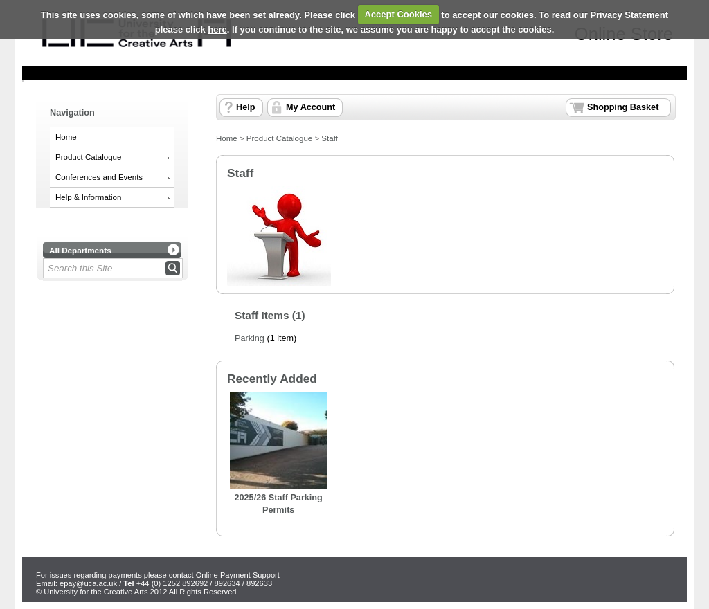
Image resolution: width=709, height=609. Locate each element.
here (217, 29)
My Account (310, 107)
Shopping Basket (622, 107)
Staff (329, 138)
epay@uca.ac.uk (88, 583)
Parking (249, 338)
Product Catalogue (88, 157)
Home (66, 137)
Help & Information (88, 197)
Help (245, 107)
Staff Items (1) (270, 315)
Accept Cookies (398, 14)
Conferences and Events (99, 177)
